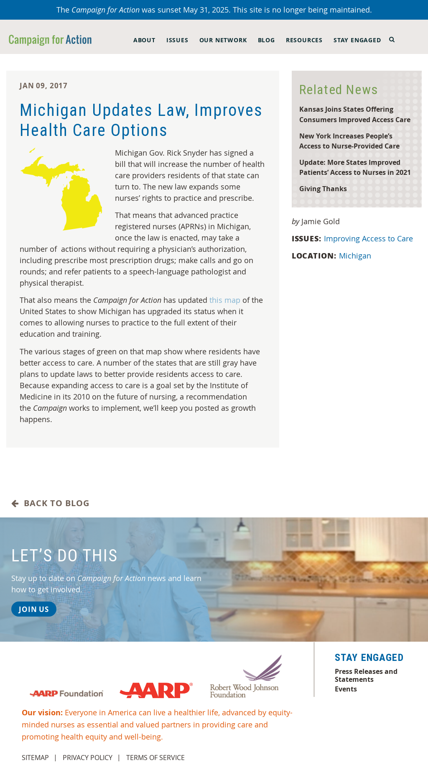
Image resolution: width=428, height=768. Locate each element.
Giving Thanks (323, 188)
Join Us (34, 609)
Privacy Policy (87, 757)
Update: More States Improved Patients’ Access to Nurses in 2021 (355, 167)
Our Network (223, 40)
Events (346, 689)
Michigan (356, 256)
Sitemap (35, 757)
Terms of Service (155, 757)
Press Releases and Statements (366, 675)
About (144, 40)
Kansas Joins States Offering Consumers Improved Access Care (354, 114)
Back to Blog (50, 503)
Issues (177, 40)
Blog (266, 40)
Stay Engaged (357, 40)
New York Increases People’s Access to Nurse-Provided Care (349, 141)
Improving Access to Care (369, 238)
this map (224, 300)
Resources (304, 40)
